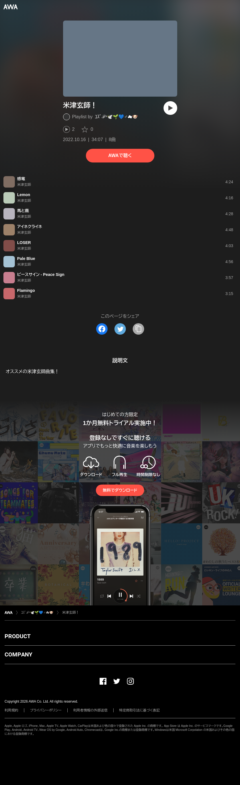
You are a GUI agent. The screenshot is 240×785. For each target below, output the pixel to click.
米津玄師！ (70, 613)
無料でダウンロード (120, 490)
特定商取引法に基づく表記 (139, 710)
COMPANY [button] (18, 654)
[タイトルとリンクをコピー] (138, 329)
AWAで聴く (120, 155)
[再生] (170, 108)
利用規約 (11, 710)
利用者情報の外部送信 (90, 710)
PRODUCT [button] (18, 636)
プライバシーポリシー (46, 710)
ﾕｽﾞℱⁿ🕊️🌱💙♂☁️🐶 (116, 116)
